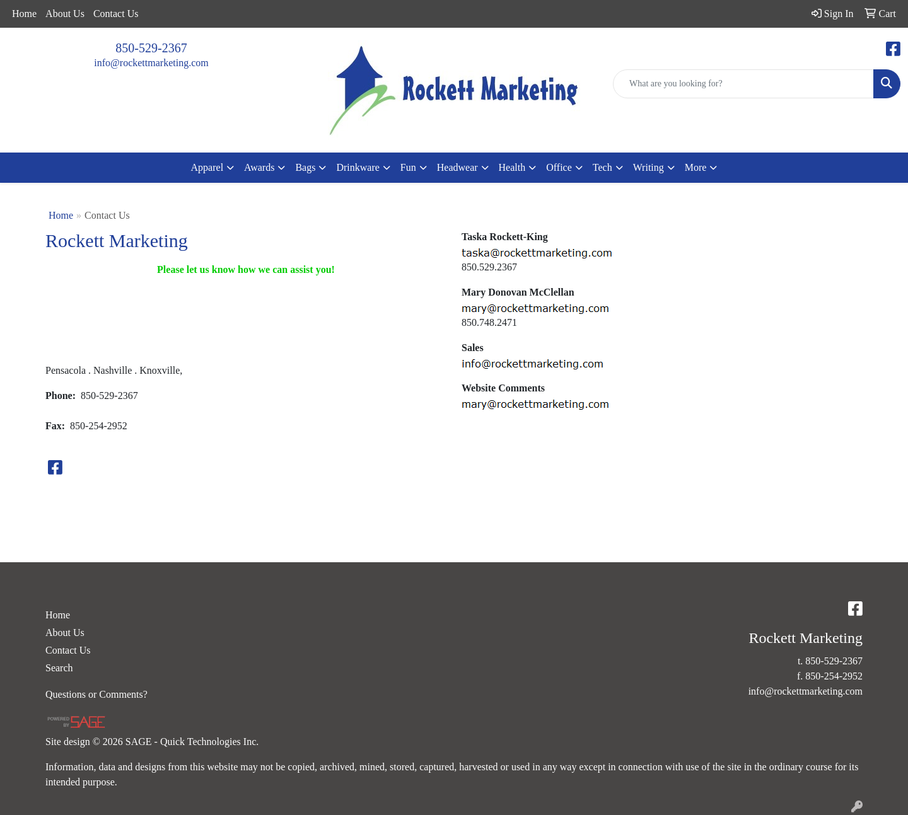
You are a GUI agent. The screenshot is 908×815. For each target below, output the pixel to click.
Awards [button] (259, 167)
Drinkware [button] (357, 167)
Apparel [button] (207, 167)
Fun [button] (408, 167)
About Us (64, 13)
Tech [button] (602, 167)
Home (24, 13)
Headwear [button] (457, 167)
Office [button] (559, 167)
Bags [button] (305, 167)
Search (59, 667)
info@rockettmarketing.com (151, 62)
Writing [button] (648, 167)
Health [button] (512, 167)
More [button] (696, 167)
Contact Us (116, 13)
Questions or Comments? (96, 694)
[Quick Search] (743, 83)
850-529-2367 (151, 48)
